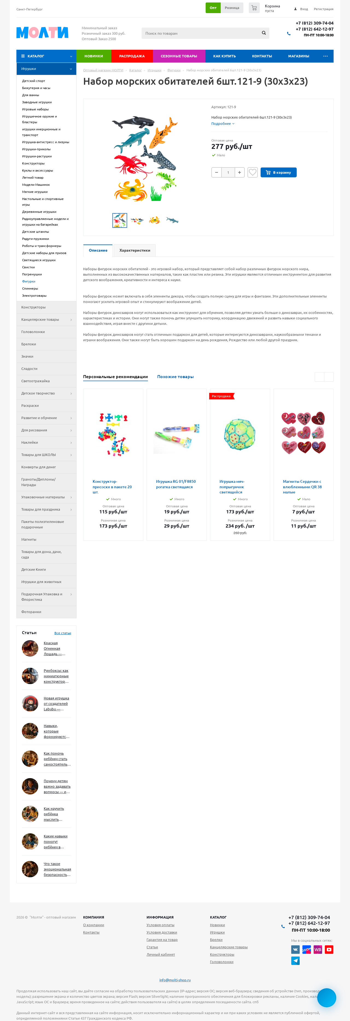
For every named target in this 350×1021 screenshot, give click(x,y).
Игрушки (48, 69)
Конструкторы (33, 307)
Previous (106, 221)
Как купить (224, 56)
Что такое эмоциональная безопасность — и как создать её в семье (57, 869)
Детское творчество (48, 393)
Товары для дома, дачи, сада (41, 554)
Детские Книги (33, 569)
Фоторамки (31, 612)
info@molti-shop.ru (175, 980)
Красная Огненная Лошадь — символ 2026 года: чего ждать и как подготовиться (56, 649)
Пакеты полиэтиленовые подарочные (42, 524)
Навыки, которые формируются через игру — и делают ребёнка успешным (56, 731)
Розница (232, 8)
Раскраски (30, 405)
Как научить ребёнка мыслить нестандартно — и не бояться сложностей (56, 814)
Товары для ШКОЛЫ (48, 455)
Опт (213, 8)
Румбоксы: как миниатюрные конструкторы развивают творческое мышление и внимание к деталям (56, 676)
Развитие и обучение (48, 418)
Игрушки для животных (41, 582)
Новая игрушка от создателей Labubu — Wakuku (56, 704)
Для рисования (48, 430)
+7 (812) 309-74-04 (315, 23)
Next (186, 221)
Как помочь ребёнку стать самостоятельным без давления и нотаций (57, 759)
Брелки (216, 939)
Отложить (252, 172)
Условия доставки (162, 932)
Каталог (36, 56)
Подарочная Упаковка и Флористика (48, 597)
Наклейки (48, 443)
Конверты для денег (38, 467)
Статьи (152, 947)
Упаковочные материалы (48, 497)
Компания (93, 917)
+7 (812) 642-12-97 (315, 29)
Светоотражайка (35, 381)
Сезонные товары (179, 56)
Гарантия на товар (162, 939)
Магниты (28, 539)
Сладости (29, 368)
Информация (160, 917)
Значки (27, 356)
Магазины (298, 56)
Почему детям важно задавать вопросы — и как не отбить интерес (57, 787)
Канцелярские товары (48, 320)
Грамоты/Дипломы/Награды (38, 482)
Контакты (262, 56)
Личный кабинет (161, 954)
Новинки (93, 56)
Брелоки (28, 344)
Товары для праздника (48, 510)
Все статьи (62, 633)
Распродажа (132, 56)
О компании (93, 925)
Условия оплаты (160, 925)
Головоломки (33, 332)
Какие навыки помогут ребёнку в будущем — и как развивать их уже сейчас (56, 842)
